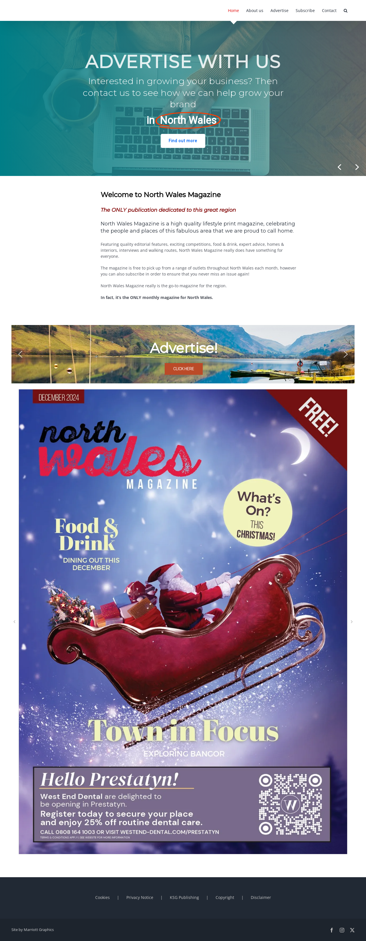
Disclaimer (261, 897)
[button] (345, 10)
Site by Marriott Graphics (32, 929)
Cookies (102, 897)
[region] (183, 98)
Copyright (225, 897)
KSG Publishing (184, 897)
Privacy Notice (139, 897)
